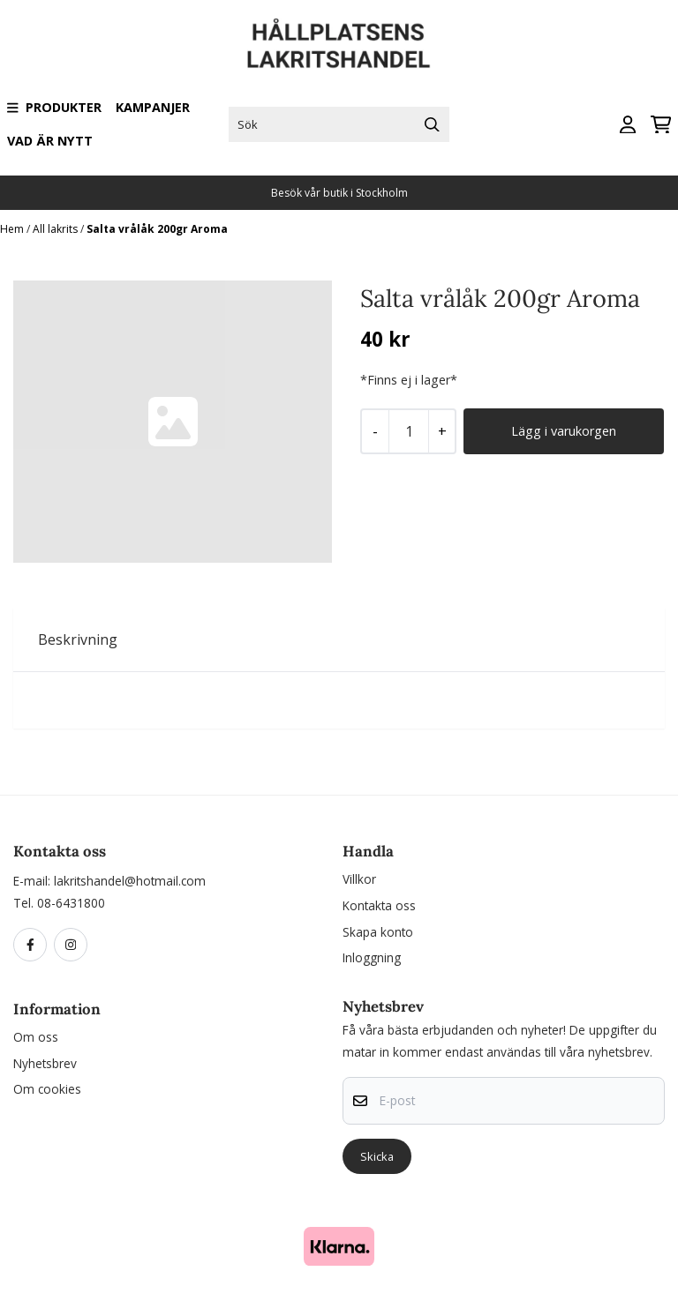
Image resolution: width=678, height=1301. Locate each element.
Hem (13, 228)
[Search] (431, 124)
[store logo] (339, 44)
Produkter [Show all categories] (54, 107)
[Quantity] (408, 431)
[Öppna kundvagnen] (661, 124)
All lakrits (56, 228)
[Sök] (339, 124)
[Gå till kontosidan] (628, 124)
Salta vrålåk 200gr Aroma (157, 228)
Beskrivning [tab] (77, 639)
